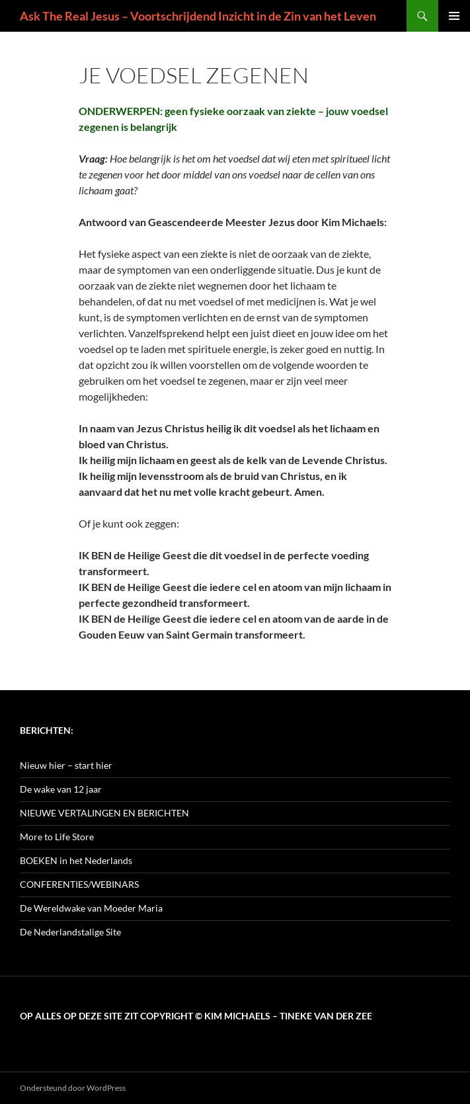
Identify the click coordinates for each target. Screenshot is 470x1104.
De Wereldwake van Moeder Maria (91, 908)
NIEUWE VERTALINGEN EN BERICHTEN (104, 812)
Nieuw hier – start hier (66, 765)
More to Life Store (57, 836)
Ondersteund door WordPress (73, 1088)
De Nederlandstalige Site (70, 931)
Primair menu (454, 16)
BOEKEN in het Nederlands (76, 860)
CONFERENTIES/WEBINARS (79, 884)
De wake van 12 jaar (61, 789)
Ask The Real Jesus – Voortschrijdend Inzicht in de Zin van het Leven (198, 16)
